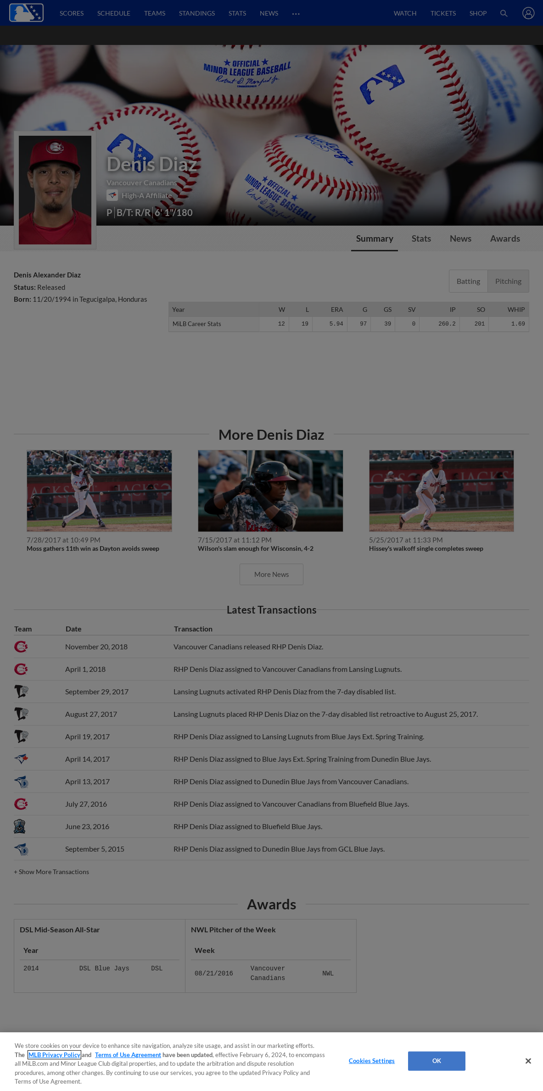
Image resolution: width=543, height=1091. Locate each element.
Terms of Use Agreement (128, 1054)
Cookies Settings (372, 1060)
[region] (271, 1061)
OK (436, 1060)
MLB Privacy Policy (54, 1054)
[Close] (528, 1061)
